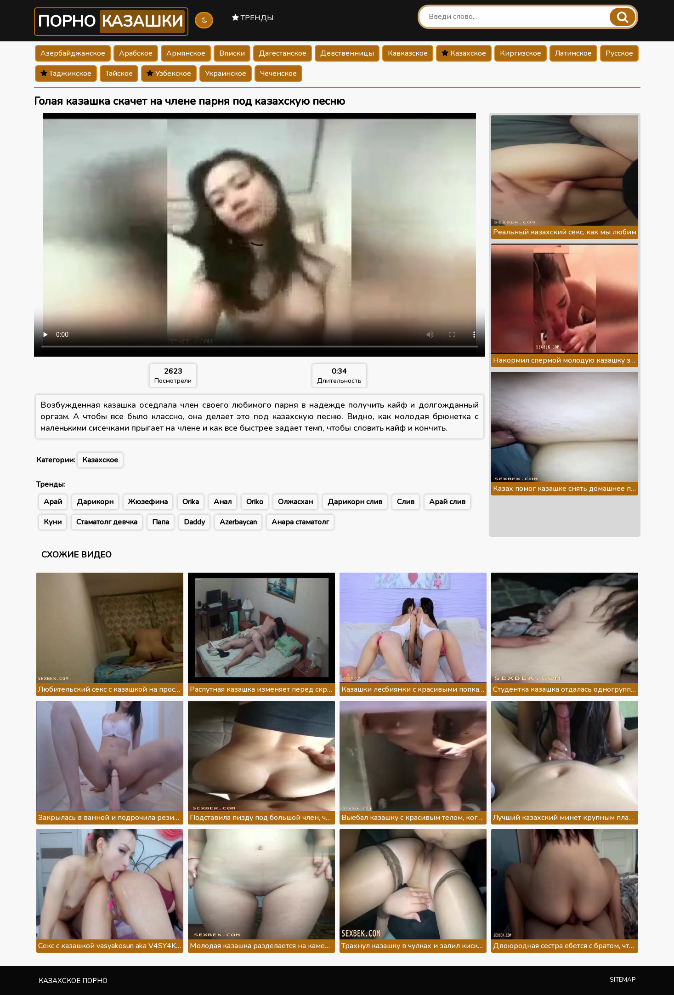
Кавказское (408, 53)
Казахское (464, 53)
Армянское (185, 53)
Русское (619, 53)
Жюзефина (148, 502)
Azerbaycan (238, 522)
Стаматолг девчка (106, 522)
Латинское (573, 53)
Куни (53, 522)
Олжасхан (295, 502)
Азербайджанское (72, 53)
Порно (111, 21)
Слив (405, 502)
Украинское (225, 73)
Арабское (136, 53)
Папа (160, 522)
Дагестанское (282, 53)
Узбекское (169, 73)
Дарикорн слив (355, 502)
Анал (223, 502)
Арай (53, 502)
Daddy (194, 522)
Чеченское (278, 73)
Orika (190, 502)
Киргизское (520, 53)
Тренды (253, 18)
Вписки (232, 53)
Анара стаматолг (300, 522)
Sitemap (623, 980)
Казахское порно (73, 980)
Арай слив (447, 502)
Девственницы (347, 53)
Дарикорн (95, 502)
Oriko (254, 502)
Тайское (119, 73)
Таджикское (65, 73)
